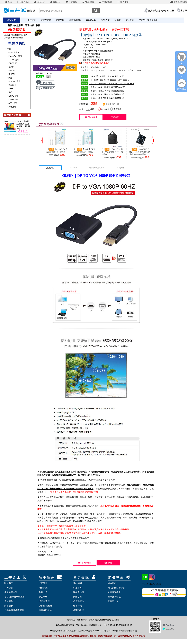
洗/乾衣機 (105, 20)
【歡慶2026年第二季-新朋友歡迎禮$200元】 (103, 87)
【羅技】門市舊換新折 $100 (16, 35)
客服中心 (55, 2)
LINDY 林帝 (13, 99)
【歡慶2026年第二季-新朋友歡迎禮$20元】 (103, 98)
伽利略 (11, 67)
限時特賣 (32, 20)
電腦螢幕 (60, 20)
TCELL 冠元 (13, 60)
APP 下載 (123, 2)
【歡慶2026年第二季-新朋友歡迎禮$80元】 (103, 91)
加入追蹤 (103, 109)
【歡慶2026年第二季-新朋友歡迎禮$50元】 (103, 94)
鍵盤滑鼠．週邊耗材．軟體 (27, 25)
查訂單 (183, 10)
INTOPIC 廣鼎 (14, 81)
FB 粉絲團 (88, 2)
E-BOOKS (12, 63)
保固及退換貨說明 (96, 167)
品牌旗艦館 (105, 2)
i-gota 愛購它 (13, 52)
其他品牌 (12, 107)
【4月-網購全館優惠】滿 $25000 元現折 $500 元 (105, 80)
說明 (117, 104)
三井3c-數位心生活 (151, 584)
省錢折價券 (22, 2)
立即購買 (115, 117)
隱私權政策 (82, 619)
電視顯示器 (91, 20)
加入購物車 (91, 117)
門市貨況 (120, 167)
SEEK (11, 88)
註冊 (172, 10)
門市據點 (71, 2)
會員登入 (152, 10)
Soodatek (12, 85)
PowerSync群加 (15, 56)
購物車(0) (163, 10)
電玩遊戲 (130, 20)
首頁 (8, 2)
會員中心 (39, 2)
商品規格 (73, 167)
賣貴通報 (115, 109)
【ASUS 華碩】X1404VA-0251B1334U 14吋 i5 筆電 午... (23, 125)
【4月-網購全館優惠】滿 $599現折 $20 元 (102, 76)
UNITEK (11, 74)
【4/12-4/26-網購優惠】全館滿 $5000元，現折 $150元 (107, 84)
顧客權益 (71, 619)
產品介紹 (50, 168)
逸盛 (10, 92)
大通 (10, 78)
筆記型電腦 (46, 20)
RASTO (11, 70)
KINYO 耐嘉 (13, 96)
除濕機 (118, 20)
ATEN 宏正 (13, 103)
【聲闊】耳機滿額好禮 (13, 37)
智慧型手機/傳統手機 (148, 20)
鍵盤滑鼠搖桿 (75, 20)
